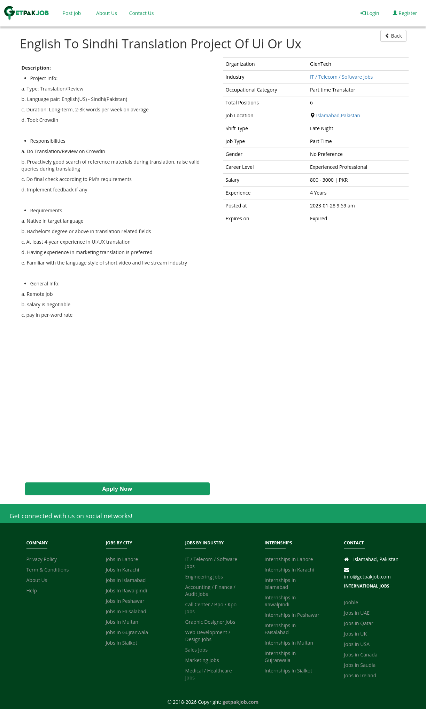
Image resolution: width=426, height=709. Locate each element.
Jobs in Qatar (358, 623)
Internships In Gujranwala (280, 656)
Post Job (72, 13)
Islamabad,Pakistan (338, 115)
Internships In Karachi (289, 569)
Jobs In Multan (122, 622)
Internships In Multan (289, 642)
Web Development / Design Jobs (208, 636)
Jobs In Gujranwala (127, 632)
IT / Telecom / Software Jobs (341, 76)
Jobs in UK (355, 633)
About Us (106, 13)
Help (31, 590)
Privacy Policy (41, 559)
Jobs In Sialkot (121, 642)
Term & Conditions (47, 569)
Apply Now (117, 489)
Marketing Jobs (202, 660)
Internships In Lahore (289, 559)
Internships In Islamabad (280, 583)
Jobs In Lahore (122, 559)
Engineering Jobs (204, 576)
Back (393, 35)
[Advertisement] (114, 400)
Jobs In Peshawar (125, 601)
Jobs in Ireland (360, 675)
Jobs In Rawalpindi (126, 590)
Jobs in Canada (361, 654)
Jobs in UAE (357, 612)
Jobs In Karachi (122, 569)
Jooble (351, 602)
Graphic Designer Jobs (210, 622)
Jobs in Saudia (360, 665)
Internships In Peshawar (292, 615)
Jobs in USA (357, 644)
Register (405, 13)
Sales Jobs (196, 649)
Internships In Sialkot (288, 670)
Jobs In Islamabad (126, 580)
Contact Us (141, 13)
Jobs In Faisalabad (126, 611)
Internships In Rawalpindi (280, 601)
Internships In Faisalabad (280, 629)
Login (370, 13)
